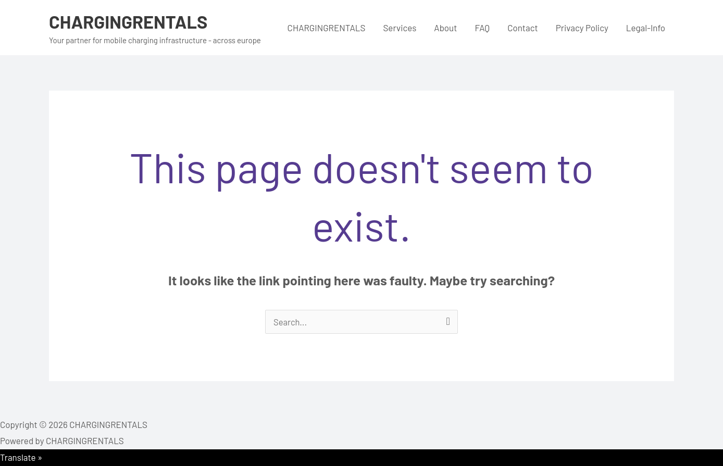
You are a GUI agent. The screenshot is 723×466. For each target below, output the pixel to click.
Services (399, 27)
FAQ (482, 27)
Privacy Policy (582, 27)
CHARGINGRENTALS (130, 21)
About (445, 27)
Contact (522, 27)
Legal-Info (645, 27)
